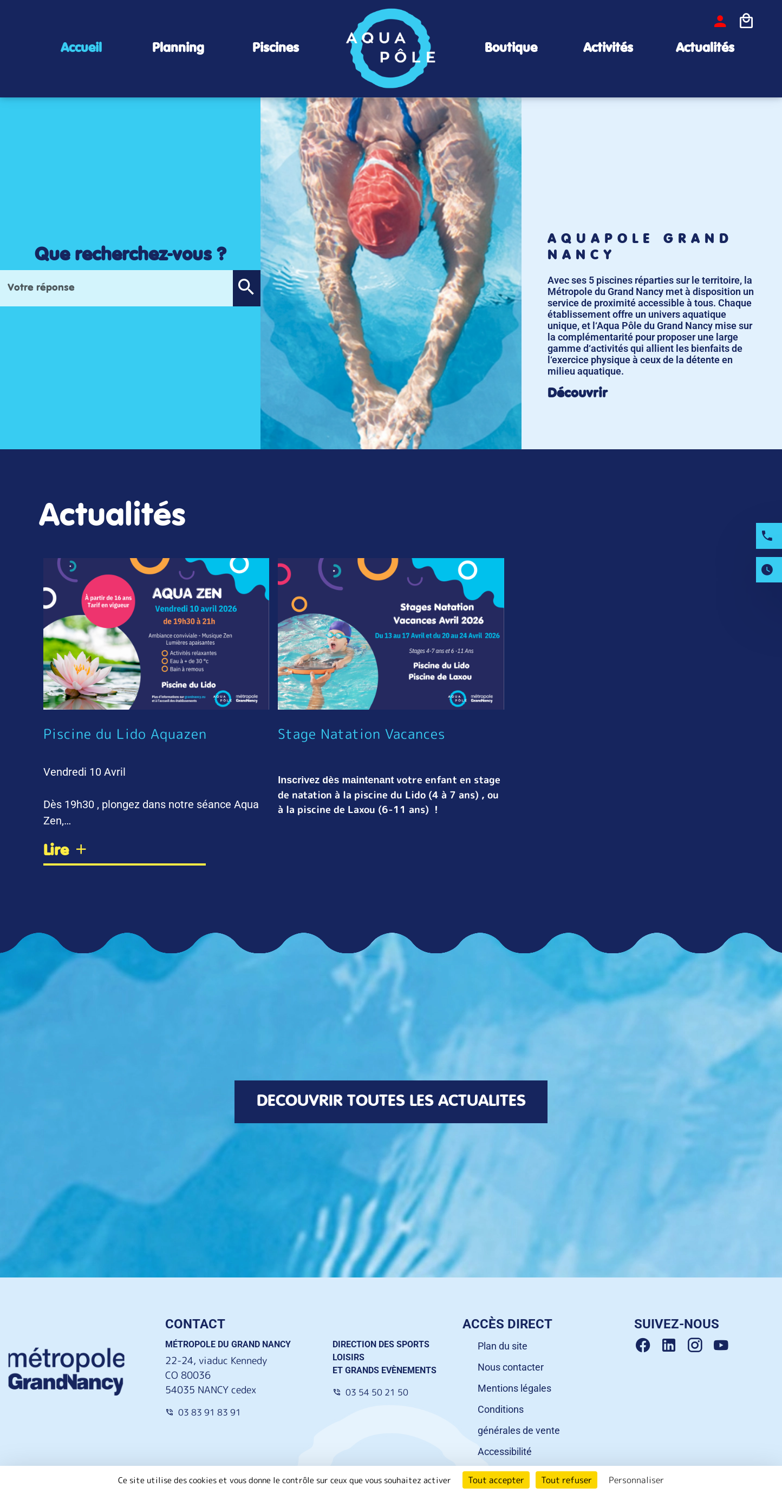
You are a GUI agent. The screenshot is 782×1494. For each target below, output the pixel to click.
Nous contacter (511, 1367)
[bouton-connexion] (720, 21)
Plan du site (502, 1346)
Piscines (275, 48)
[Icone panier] (746, 21)
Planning (178, 48)
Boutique (511, 48)
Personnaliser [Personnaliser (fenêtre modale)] (636, 1480)
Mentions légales (514, 1388)
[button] (246, 288)
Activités (608, 48)
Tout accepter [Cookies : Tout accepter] (496, 1480)
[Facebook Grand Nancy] (647, 1345)
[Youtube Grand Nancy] (723, 1345)
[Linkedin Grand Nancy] (673, 1345)
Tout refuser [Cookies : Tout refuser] (566, 1480)
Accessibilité (505, 1451)
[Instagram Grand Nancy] (699, 1345)
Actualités (705, 48)
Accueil (81, 48)
